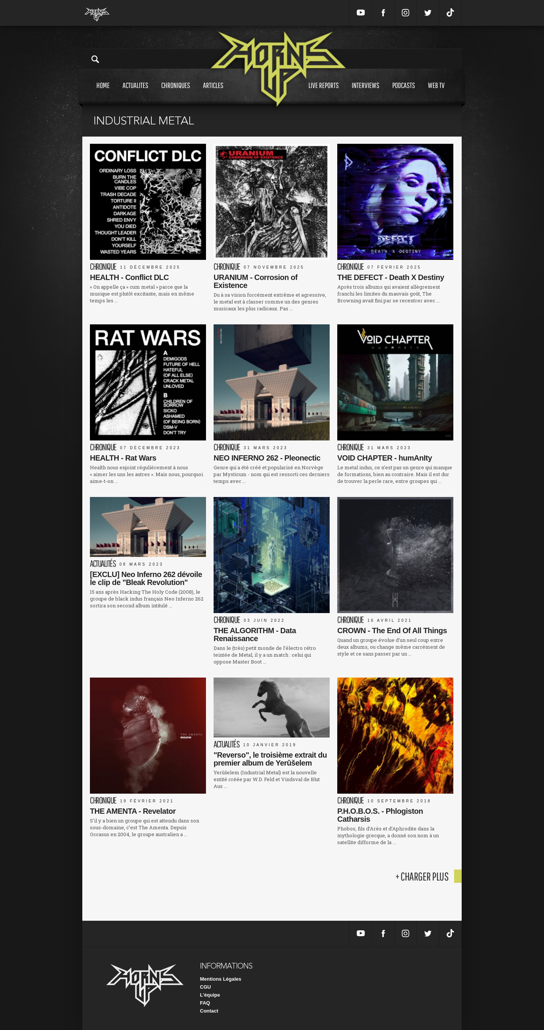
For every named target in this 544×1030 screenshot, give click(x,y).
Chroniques (176, 92)
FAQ (205, 1003)
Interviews (365, 92)
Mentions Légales (220, 979)
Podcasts (403, 92)
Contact (209, 1011)
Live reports (323, 92)
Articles (213, 92)
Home (103, 92)
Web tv (436, 92)
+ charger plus (421, 876)
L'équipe (210, 995)
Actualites (135, 92)
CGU (205, 987)
